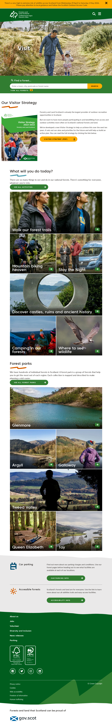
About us (14, 616)
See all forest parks (25, 382)
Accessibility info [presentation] (60, 600)
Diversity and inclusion (20, 631)
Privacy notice (15, 684)
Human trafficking (16, 699)
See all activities (23, 187)
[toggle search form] (94, 14)
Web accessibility (16, 692)
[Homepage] (21, 14)
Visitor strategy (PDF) (56, 139)
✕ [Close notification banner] (106, 3)
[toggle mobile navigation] (99, 14)
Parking (13, 640)
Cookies (13, 688)
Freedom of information (19, 696)
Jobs (12, 621)
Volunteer (14, 626)
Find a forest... (22, 80)
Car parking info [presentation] (60, 578)
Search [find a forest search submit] (94, 86)
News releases (17, 635)
